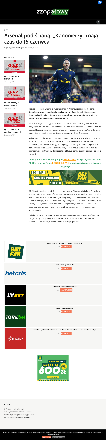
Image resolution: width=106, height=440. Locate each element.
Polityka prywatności (58, 437)
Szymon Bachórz (23, 417)
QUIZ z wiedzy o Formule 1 (11, 77)
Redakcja (19, 48)
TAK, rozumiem (47, 437)
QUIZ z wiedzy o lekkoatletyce (11, 104)
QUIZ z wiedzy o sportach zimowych (13, 130)
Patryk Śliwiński (10, 417)
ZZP (6, 30)
